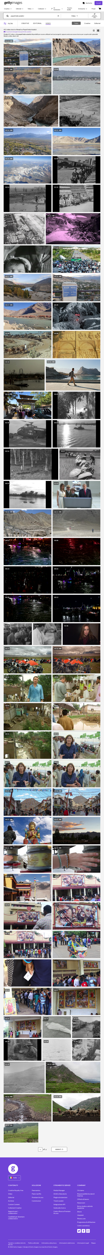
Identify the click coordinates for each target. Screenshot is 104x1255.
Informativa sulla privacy (49, 1243)
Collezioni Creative (14, 1208)
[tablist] (36, 23)
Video (10, 1194)
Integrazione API (59, 1204)
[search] (8, 16)
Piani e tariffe (36, 1194)
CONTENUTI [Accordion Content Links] (13, 1185)
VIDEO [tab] (48, 23)
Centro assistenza (83, 1226)
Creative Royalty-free (15, 1190)
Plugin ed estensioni (60, 1197)
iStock (79, 1212)
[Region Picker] (14, 1177)
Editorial (11, 1197)
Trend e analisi (58, 1201)
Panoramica (36, 1190)
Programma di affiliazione (86, 1222)
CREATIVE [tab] (25, 23)
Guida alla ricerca (60, 1208)
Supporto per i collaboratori (13, 1212)
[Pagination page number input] (40, 1149)
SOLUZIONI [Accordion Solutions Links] (36, 1185)
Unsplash (80, 1215)
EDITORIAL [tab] (37, 23)
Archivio (11, 1201)
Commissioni (36, 1201)
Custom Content (14, 1204)
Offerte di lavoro (83, 1199)
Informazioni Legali (83, 1243)
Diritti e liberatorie (60, 1194)
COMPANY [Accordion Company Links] (81, 1185)
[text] (34, 16)
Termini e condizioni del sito (17, 1243)
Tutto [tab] (76, 23)
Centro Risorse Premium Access (62, 1212)
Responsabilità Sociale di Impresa (85, 1195)
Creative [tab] (87, 23)
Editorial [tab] (97, 23)
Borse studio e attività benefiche (85, 1207)
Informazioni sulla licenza (67, 1243)
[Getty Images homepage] (13, 3)
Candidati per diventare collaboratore (16, 1217)
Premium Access (37, 1197)
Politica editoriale (33, 1243)
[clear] (59, 16)
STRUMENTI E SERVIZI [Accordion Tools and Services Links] (62, 1185)
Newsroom (81, 1203)
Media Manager (59, 1190)
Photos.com (81, 1218)
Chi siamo (80, 1190)
